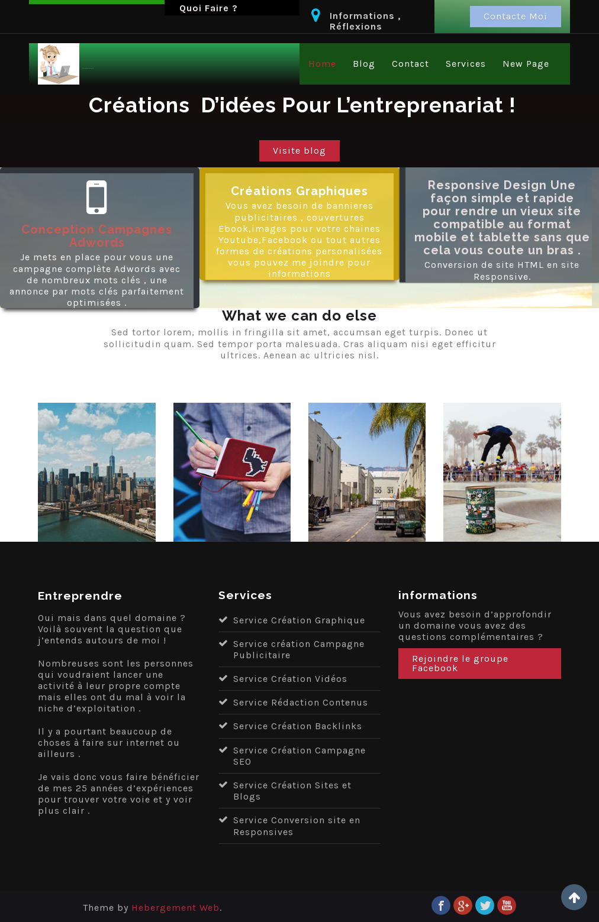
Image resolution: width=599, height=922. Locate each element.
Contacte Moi (516, 16)
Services (466, 63)
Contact (410, 63)
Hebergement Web (175, 907)
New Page (526, 63)
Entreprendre (80, 595)
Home (322, 63)
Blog (364, 63)
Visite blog (299, 150)
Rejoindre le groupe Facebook (460, 663)
